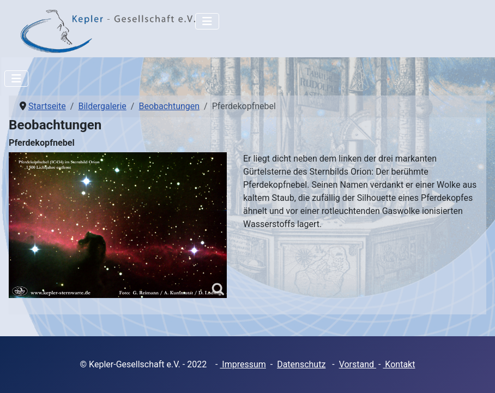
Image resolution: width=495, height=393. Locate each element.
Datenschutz (301, 364)
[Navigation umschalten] (207, 21)
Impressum (242, 364)
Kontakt (399, 364)
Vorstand (357, 364)
